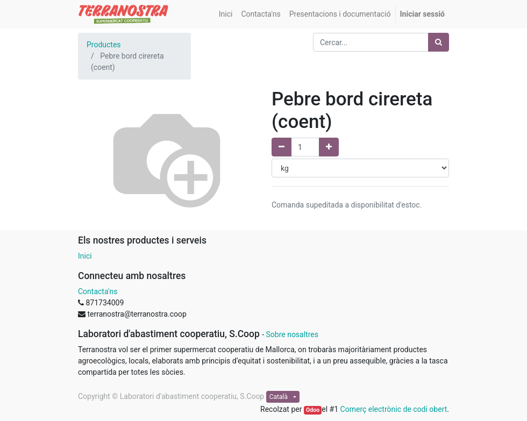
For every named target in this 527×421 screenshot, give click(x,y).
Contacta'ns (97, 291)
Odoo (312, 409)
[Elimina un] (281, 147)
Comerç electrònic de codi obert (393, 409)
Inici (85, 256)
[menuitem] (226, 14)
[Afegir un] (329, 147)
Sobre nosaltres (292, 334)
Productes (104, 44)
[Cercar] (438, 42)
